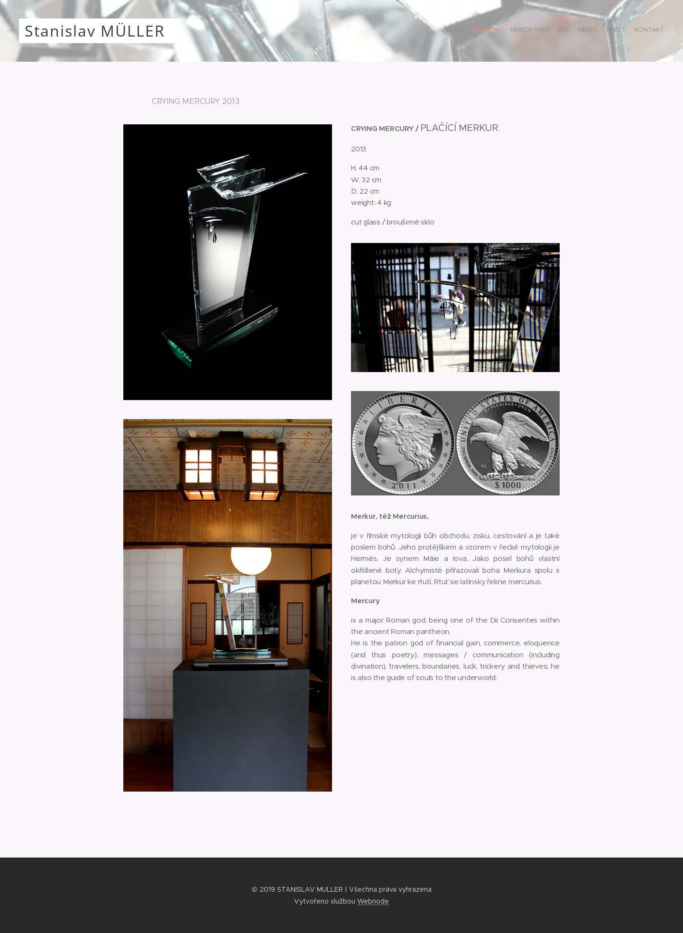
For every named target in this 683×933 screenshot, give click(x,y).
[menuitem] (601, 31)
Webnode (373, 901)
